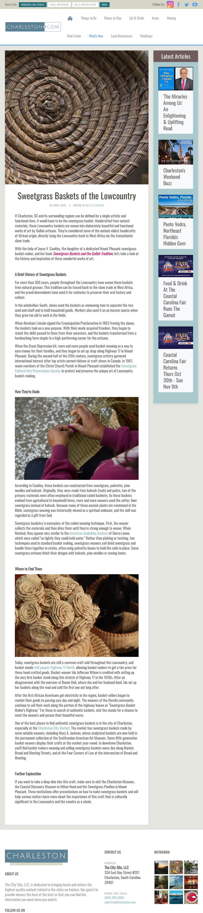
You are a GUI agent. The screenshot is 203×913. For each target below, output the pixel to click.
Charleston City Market (54, 728)
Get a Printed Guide (85, 4)
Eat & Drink (136, 17)
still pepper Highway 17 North (54, 667)
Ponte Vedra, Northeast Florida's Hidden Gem (174, 233)
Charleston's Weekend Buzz (174, 176)
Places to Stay (113, 17)
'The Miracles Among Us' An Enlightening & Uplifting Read (175, 112)
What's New (96, 35)
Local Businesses (59, 4)
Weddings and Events (32, 4)
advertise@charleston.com (120, 902)
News (104, 4)
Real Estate (74, 35)
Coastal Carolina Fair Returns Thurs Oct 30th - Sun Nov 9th (174, 370)
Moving (171, 17)
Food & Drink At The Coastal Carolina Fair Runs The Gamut (175, 299)
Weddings (146, 35)
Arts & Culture (94, 205)
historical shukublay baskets (89, 533)
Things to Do (88, 17)
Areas (155, 17)
